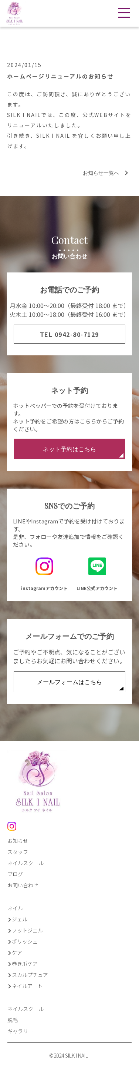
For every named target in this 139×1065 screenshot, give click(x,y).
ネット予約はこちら (83, 451)
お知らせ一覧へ (101, 172)
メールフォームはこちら (80, 684)
